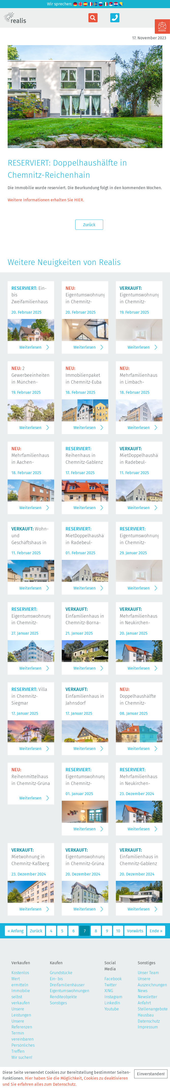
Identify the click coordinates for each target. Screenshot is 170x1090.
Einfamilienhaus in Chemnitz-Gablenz (139, 857)
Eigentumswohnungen (69, 990)
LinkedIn (112, 1002)
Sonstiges (58, 1002)
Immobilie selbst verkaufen (20, 996)
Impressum (148, 1027)
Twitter (110, 984)
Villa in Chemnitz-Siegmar (29, 696)
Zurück (89, 224)
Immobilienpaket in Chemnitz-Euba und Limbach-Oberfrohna (84, 382)
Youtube (111, 1009)
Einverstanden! (151, 1073)
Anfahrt (144, 1002)
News (142, 990)
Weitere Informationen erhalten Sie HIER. (46, 200)
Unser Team (148, 972)
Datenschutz (149, 1021)
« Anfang (15, 930)
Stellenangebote (153, 1009)
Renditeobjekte (63, 996)
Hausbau (146, 1015)
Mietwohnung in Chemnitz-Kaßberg (30, 857)
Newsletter (147, 996)
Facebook (113, 978)
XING (108, 990)
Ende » (156, 930)
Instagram (113, 996)
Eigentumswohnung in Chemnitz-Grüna (86, 857)
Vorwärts (135, 930)
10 (118, 930)
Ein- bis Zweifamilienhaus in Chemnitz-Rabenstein (29, 301)
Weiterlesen (30, 347)
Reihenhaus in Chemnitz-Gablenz (84, 455)
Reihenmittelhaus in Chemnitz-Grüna (30, 776)
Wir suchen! (21, 1057)
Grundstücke (61, 972)
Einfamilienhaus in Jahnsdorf (85, 696)
